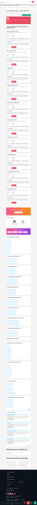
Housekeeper (34, 7)
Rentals (10, 5)
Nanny (9, 7)
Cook (30, 7)
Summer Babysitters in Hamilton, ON (12, 282)
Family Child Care (25, 7)
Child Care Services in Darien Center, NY (12, 465)
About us (7, 499)
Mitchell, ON (9, 248)
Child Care (4, 7)
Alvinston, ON (9, 252)
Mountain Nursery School (12, 119)
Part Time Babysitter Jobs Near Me (12, 332)
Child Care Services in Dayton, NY (23, 465)
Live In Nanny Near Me (10, 383)
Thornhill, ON (9, 246)
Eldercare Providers (10, 370)
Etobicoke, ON (9, 245)
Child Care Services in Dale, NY (23, 464)
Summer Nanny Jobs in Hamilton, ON (12, 302)
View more (26, 445)
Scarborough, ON (9, 349)
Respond (14, 47)
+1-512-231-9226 (15, 488)
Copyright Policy (15, 500)
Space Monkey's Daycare (12, 188)
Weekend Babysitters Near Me (11, 293)
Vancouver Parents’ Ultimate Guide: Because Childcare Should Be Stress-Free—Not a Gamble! (18, 430)
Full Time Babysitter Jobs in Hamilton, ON (13, 320)
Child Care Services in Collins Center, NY (24, 461)
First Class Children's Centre (12, 31)
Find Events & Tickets (18, 479)
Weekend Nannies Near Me (11, 273)
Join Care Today (35, 503)
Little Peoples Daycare (11, 154)
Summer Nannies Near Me (11, 271)
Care (13, 5)
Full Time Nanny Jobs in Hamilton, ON (12, 299)
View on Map (26, 32)
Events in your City (10, 481)
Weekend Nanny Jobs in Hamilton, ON (12, 304)
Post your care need (18, 212)
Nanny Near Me (9, 386)
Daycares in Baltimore (10, 402)
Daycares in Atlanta (10, 399)
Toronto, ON (9, 239)
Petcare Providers (9, 373)
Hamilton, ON (23, 32)
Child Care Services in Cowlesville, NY (24, 462)
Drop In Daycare (21, 452)
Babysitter (12, 7)
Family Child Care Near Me (11, 389)
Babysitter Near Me (10, 387)
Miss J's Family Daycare (11, 50)
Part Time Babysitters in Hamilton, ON (12, 280)
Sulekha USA (17, 5)
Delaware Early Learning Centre (13, 102)
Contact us (11, 499)
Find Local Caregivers (18, 472)
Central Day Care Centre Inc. (12, 137)
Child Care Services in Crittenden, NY (12, 464)
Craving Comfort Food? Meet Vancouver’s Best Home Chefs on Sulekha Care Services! (17, 415)
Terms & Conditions (17, 499)
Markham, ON (9, 249)
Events (2, 5)
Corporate (18, 485)
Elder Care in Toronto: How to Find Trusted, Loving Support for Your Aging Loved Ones (18, 438)
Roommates (6, 5)
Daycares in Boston (10, 405)
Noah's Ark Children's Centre (12, 85)
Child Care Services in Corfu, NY (11, 462)
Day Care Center (18, 7)
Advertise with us (9, 500)
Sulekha (3, 2)
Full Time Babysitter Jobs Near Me (12, 330)
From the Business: (9, 59)
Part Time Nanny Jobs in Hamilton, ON (12, 301)
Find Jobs (18, 474)
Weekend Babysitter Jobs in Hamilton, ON (13, 324)
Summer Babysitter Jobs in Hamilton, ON (13, 323)
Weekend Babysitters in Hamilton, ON (12, 283)
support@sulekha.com (10, 490)
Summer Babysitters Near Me (11, 292)
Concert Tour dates (21, 481)
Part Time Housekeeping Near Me (12, 393)
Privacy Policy (23, 499)
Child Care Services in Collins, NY (11, 461)
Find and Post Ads (18, 476)
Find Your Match (28, 503)
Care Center (8, 38)
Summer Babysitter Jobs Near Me (12, 333)
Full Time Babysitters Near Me (11, 289)
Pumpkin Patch (10, 68)
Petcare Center (9, 374)
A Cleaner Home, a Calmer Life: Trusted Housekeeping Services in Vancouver (18, 423)
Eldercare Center (9, 371)
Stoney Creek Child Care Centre (13, 171)
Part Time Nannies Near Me (11, 270)
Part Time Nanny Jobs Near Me (11, 311)
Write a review (10, 33)
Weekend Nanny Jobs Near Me (11, 314)
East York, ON (9, 242)
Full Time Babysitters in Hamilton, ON (12, 279)
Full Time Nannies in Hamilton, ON (12, 258)
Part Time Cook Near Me (10, 392)
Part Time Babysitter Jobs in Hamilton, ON (13, 321)
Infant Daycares (9, 452)
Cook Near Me (9, 390)
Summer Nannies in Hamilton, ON (12, 261)
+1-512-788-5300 (10, 488)
